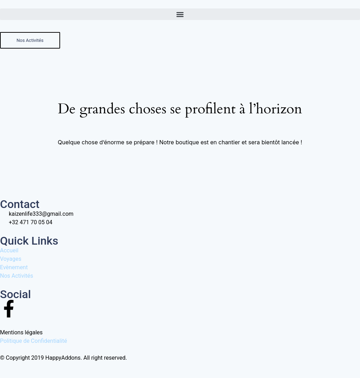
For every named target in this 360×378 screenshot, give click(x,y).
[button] (180, 14)
